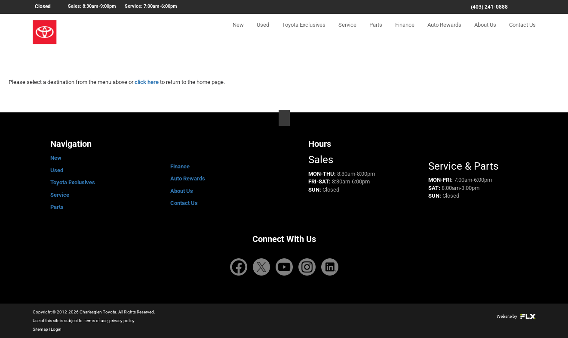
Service (347, 33)
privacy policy (121, 320)
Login (56, 329)
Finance (404, 33)
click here (147, 82)
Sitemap (40, 329)
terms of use (95, 320)
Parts (375, 33)
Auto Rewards (444, 33)
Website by (516, 316)
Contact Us (522, 33)
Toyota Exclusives (303, 33)
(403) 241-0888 (489, 7)
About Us (485, 33)
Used (263, 33)
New (238, 33)
